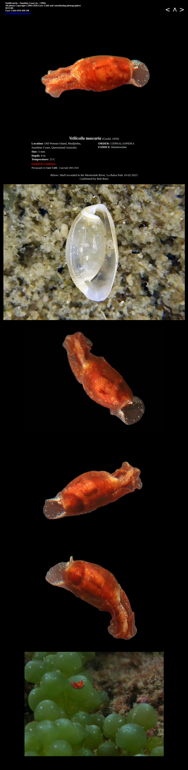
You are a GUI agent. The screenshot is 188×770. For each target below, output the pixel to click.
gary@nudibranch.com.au (18, 13)
